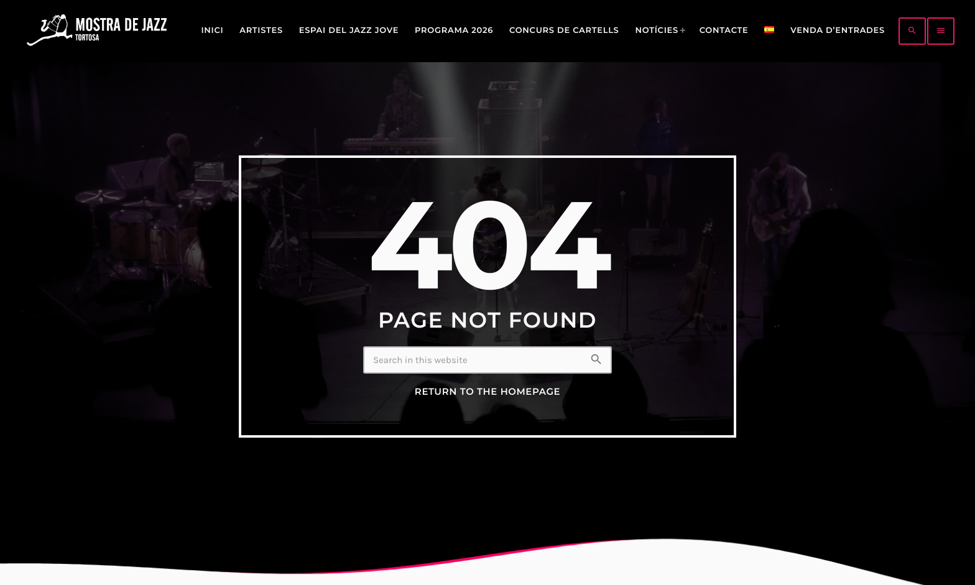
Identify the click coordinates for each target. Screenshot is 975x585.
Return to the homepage (487, 391)
